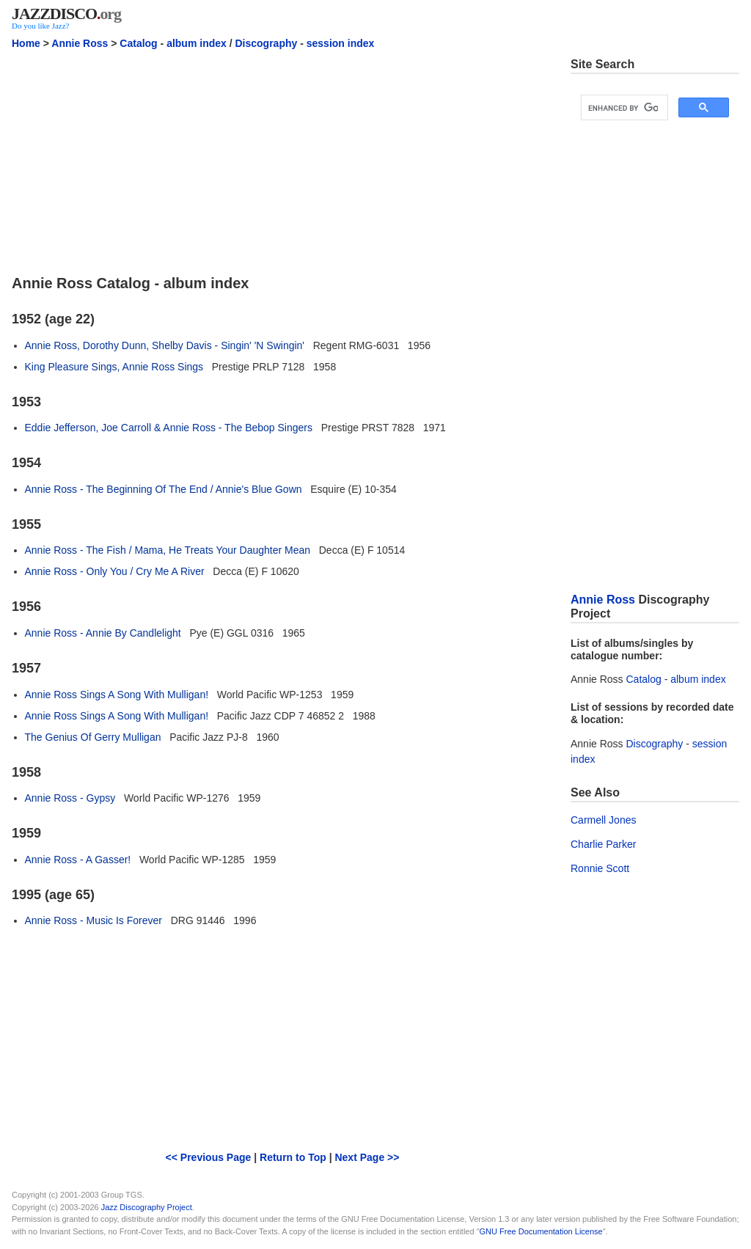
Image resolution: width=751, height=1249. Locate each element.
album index (196, 43)
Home (26, 43)
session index (341, 43)
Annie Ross (79, 43)
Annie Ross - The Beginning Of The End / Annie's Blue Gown (163, 489)
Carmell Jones (603, 820)
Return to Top (293, 1157)
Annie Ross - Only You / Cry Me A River (115, 571)
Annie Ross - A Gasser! (78, 859)
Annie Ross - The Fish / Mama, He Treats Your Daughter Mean (168, 550)
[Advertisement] (282, 160)
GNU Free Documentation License (541, 1231)
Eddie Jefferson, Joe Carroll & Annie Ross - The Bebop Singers (168, 427)
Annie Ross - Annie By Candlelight (103, 633)
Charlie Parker (603, 844)
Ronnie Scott (600, 868)
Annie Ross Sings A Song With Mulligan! (117, 694)
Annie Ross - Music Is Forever (94, 920)
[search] (623, 107)
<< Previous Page (209, 1157)
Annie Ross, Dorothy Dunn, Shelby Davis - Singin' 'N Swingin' (165, 345)
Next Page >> (366, 1157)
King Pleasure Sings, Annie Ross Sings (114, 367)
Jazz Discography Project (146, 1207)
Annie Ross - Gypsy (70, 798)
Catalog (138, 43)
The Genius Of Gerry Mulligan (93, 737)
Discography (266, 43)
